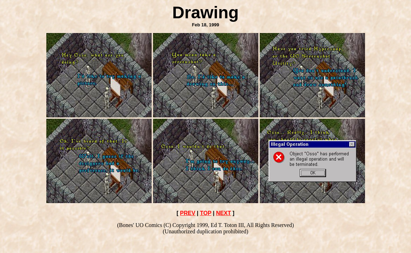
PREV (187, 213)
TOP (205, 213)
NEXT (223, 213)
